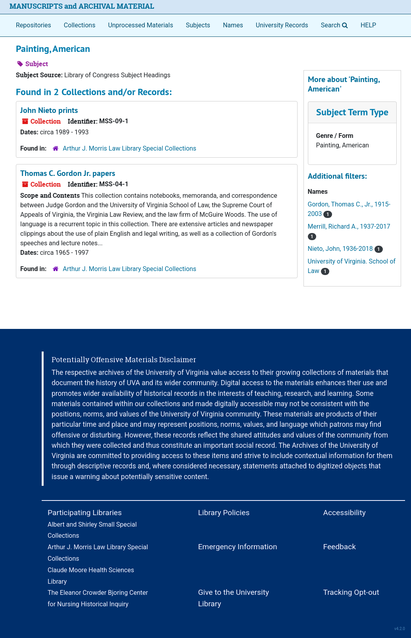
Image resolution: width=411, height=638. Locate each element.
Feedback (339, 546)
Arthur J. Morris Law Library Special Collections (129, 148)
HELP (368, 25)
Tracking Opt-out (351, 592)
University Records (282, 25)
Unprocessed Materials (140, 25)
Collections (80, 25)
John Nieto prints (49, 110)
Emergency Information (237, 546)
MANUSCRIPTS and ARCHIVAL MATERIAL (82, 6)
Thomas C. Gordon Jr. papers (67, 173)
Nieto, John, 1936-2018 (345, 248)
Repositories (33, 25)
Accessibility (344, 512)
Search (336, 24)
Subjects (198, 25)
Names (233, 25)
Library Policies (224, 512)
